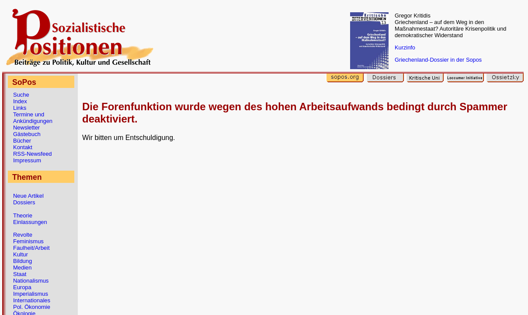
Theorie (22, 215)
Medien (22, 267)
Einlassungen (30, 222)
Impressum (27, 160)
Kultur (20, 254)
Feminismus (28, 241)
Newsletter (26, 127)
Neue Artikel (28, 195)
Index (20, 101)
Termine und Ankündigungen (32, 117)
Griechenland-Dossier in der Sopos (438, 59)
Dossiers (24, 202)
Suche (21, 94)
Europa (22, 287)
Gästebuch (27, 134)
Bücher (22, 140)
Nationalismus (31, 280)
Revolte (22, 234)
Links (19, 108)
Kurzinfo (405, 47)
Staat (19, 274)
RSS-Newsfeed (32, 153)
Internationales (31, 300)
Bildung (22, 261)
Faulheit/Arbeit (31, 248)
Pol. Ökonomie (31, 307)
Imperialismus (30, 293)
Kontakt (22, 147)
